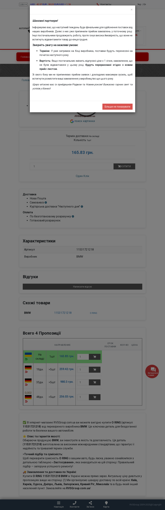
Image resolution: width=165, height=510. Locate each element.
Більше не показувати (117, 106)
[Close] (132, 9)
